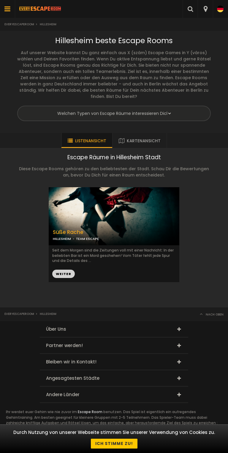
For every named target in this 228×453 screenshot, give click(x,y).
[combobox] (205, 9)
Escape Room (90, 411)
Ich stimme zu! (114, 443)
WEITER (63, 273)
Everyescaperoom (19, 24)
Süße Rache (68, 232)
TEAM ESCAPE (87, 238)
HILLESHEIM (62, 238)
